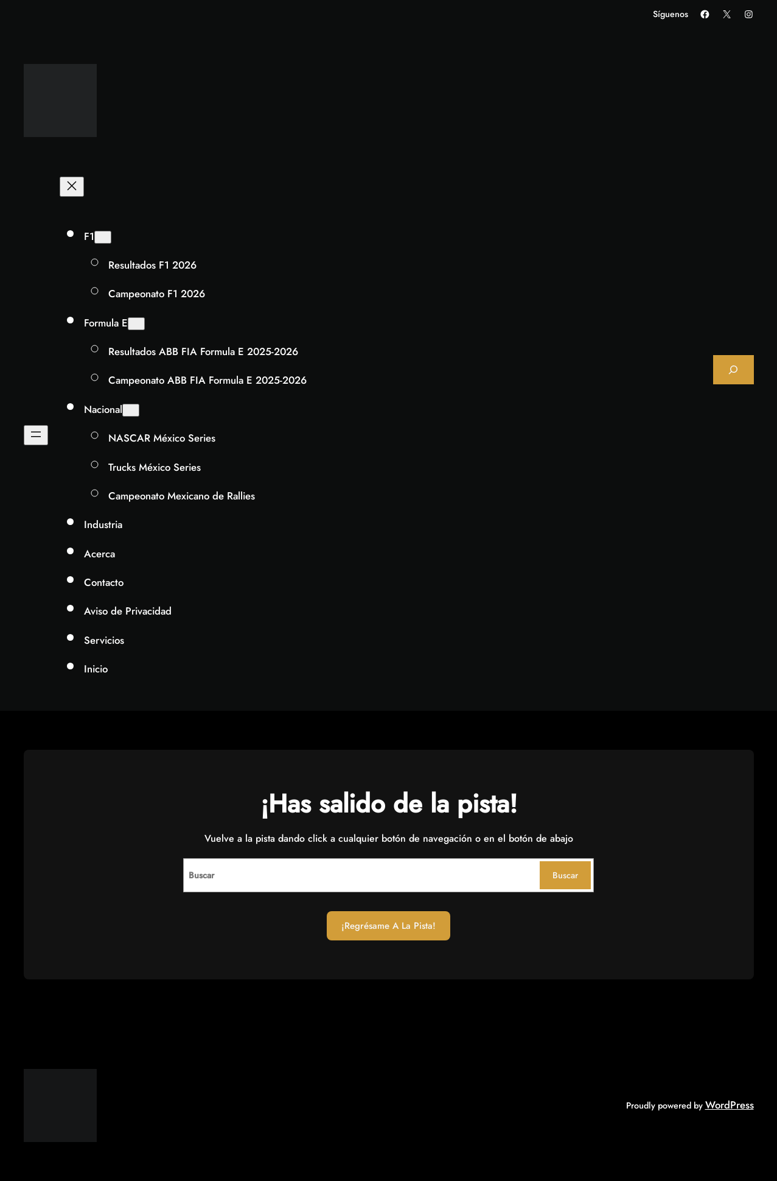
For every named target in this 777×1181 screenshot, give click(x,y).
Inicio (96, 668)
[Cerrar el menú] (72, 187)
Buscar (565, 875)
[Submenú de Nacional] (130, 410)
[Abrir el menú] (36, 435)
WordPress (729, 1105)
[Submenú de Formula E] (136, 323)
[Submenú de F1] (102, 237)
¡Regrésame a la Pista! (388, 925)
